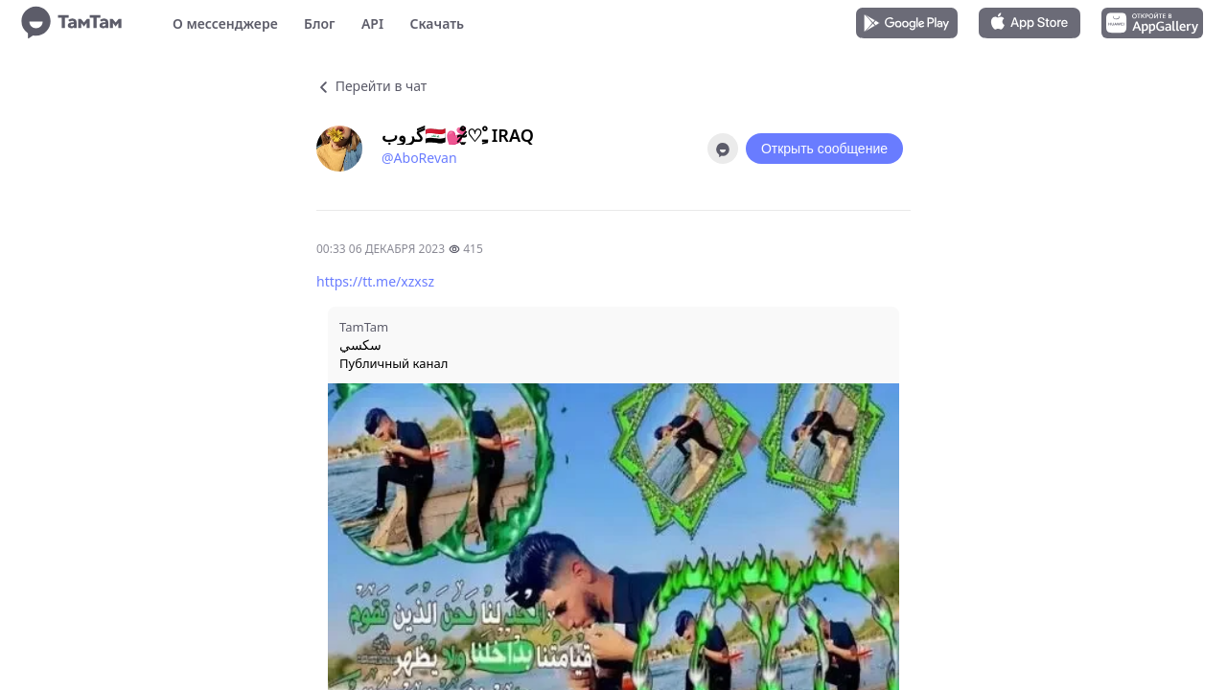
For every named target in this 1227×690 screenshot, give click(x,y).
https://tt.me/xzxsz (375, 281)
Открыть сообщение (824, 148)
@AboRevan (419, 158)
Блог (319, 23)
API (372, 23)
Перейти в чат (371, 86)
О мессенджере (225, 23)
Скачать (436, 23)
